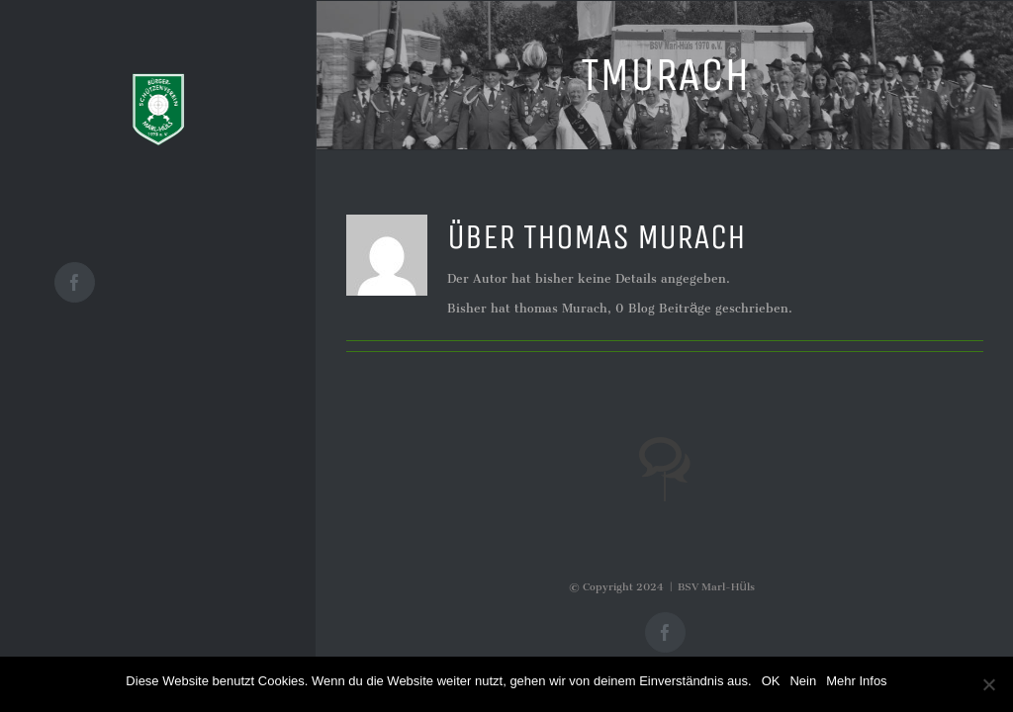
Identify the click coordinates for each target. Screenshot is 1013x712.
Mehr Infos (856, 680)
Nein (802, 680)
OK (771, 680)
